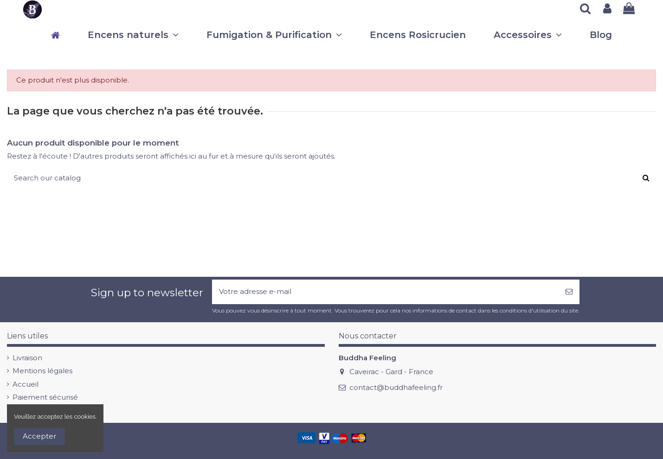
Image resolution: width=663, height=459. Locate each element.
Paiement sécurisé (45, 397)
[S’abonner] (569, 292)
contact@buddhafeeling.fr (396, 387)
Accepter (39, 436)
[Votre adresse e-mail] (385, 292)
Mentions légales (42, 370)
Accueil (26, 384)
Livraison (27, 357)
